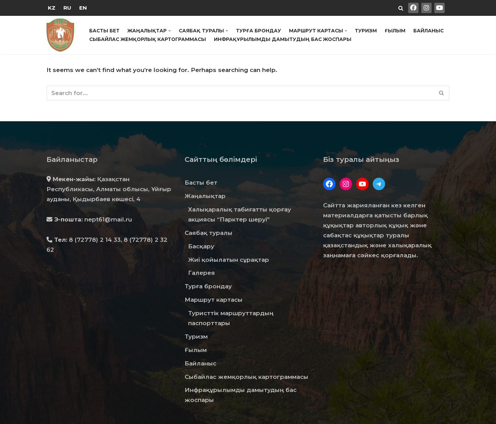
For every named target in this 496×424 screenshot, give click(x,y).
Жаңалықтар (205, 196)
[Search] (400, 8)
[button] (169, 31)
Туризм (366, 30)
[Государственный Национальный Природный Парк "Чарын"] (62, 35)
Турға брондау (258, 30)
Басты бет (104, 30)
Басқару (201, 246)
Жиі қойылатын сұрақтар (228, 259)
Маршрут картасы (213, 299)
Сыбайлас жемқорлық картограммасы (147, 39)
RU (67, 7)
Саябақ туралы (208, 232)
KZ (51, 7)
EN (83, 7)
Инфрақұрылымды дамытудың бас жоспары (282, 39)
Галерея (201, 272)
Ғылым (395, 30)
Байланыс (428, 30)
